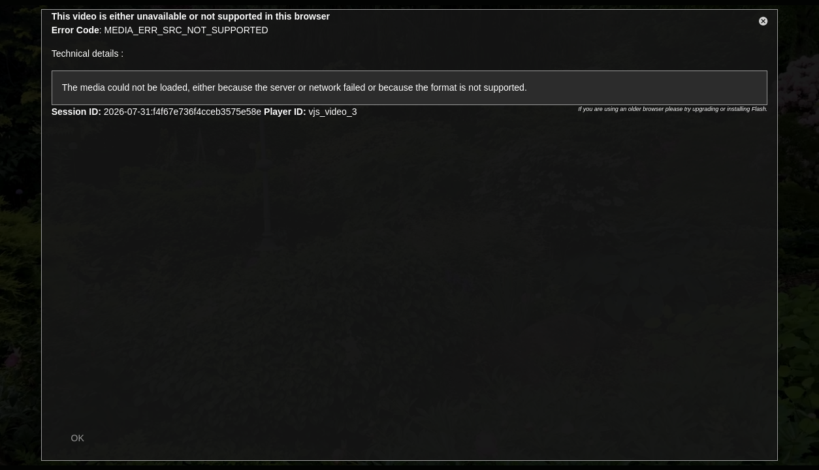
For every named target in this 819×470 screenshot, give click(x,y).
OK (77, 438)
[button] (763, 23)
